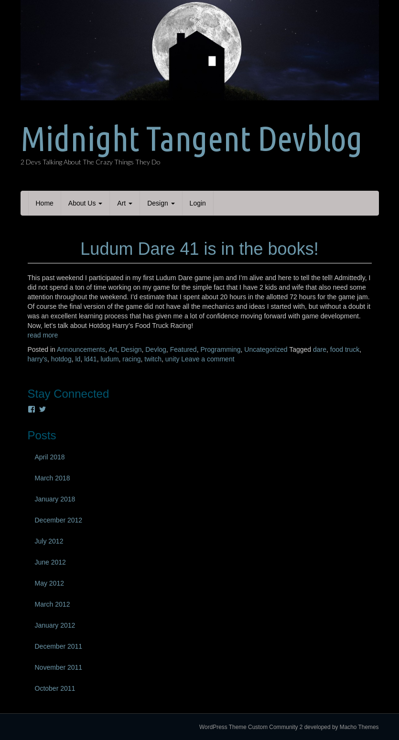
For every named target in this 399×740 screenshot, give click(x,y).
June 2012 (50, 562)
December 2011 (59, 646)
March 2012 (52, 604)
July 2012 (49, 541)
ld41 (90, 359)
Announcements (81, 349)
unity (172, 359)
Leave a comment (207, 359)
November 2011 (59, 667)
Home (45, 203)
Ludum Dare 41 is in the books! (199, 249)
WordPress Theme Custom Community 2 (250, 727)
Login (198, 203)
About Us (85, 203)
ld (77, 359)
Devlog (155, 349)
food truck (344, 349)
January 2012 (55, 625)
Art (124, 203)
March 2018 (52, 478)
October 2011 (55, 688)
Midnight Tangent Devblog (192, 138)
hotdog (61, 359)
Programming (220, 349)
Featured (183, 349)
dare (319, 349)
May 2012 (49, 583)
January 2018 (55, 499)
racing (131, 359)
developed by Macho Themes (341, 727)
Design (160, 203)
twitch (153, 359)
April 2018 (50, 457)
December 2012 (59, 520)
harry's (38, 359)
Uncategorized (265, 349)
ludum (109, 359)
